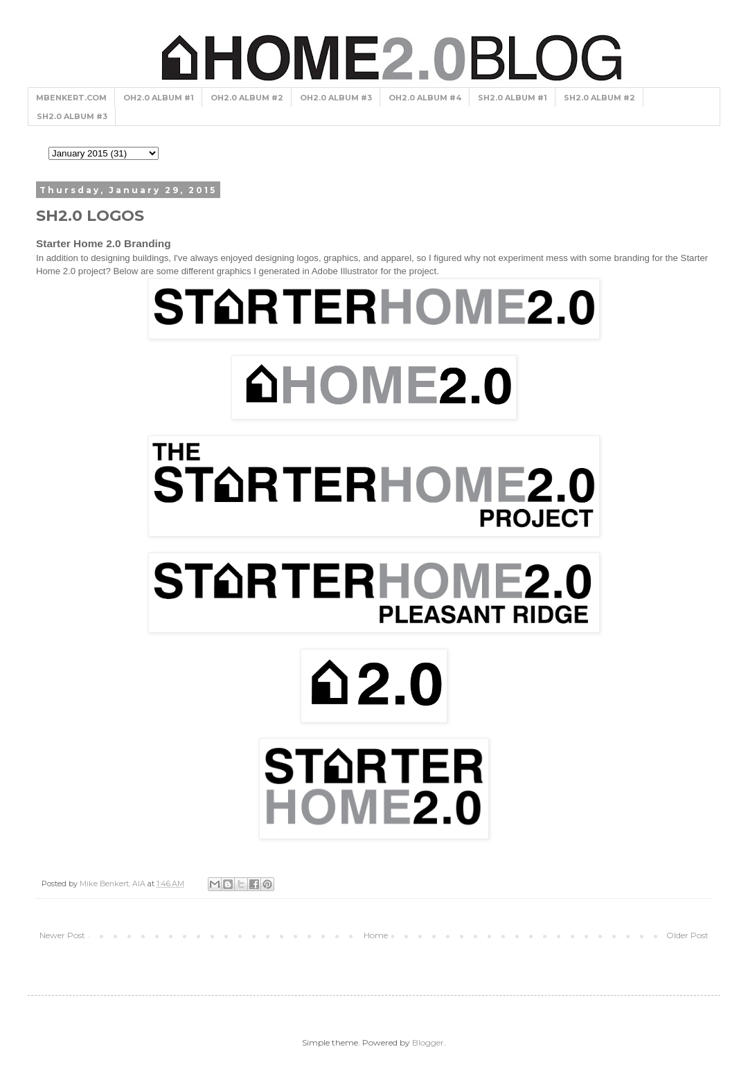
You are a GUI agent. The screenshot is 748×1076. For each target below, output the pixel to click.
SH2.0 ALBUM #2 (599, 97)
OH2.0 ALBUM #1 (158, 97)
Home (376, 935)
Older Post (687, 935)
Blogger (428, 1042)
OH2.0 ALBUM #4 (425, 97)
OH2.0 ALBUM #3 (336, 97)
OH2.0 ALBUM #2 (247, 97)
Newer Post (62, 935)
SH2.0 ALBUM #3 (72, 116)
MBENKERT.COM (71, 97)
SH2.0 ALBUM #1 (512, 97)
